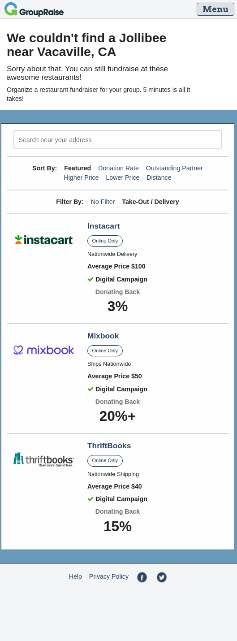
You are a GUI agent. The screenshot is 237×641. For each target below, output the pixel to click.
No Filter (103, 201)
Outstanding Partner (174, 168)
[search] (117, 139)
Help (75, 576)
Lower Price (122, 177)
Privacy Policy (109, 576)
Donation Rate (118, 168)
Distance (159, 177)
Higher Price (81, 177)
